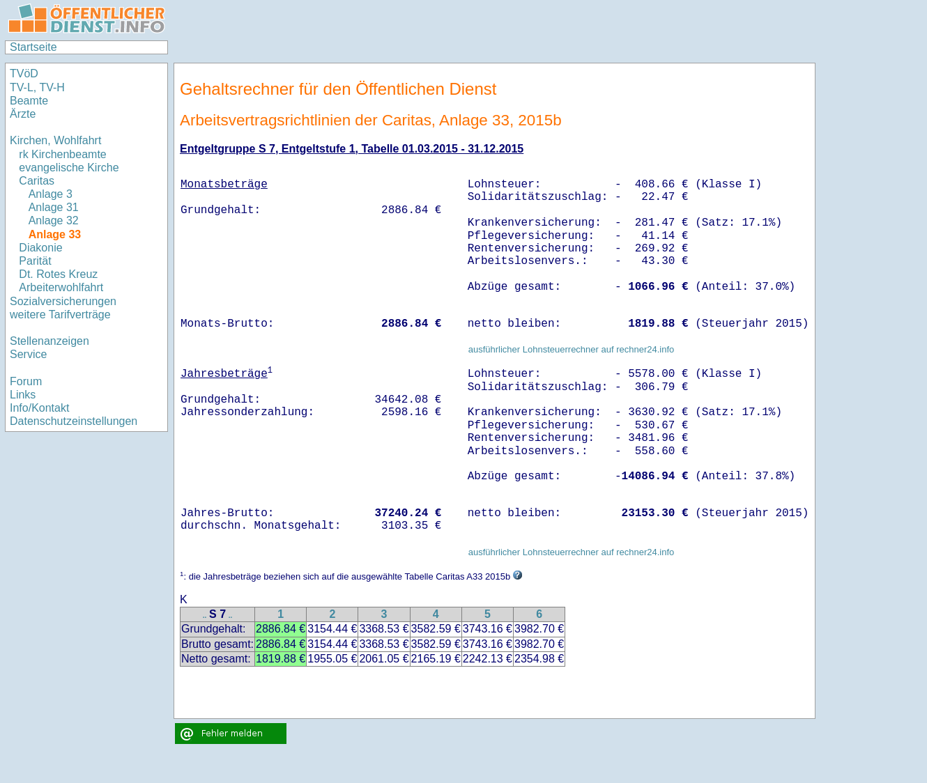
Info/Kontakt (39, 408)
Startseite (33, 47)
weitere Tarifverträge (60, 314)
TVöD (24, 73)
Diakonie (40, 248)
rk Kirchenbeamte (62, 154)
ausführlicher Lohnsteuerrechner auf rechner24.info (571, 349)
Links (23, 395)
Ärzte (23, 114)
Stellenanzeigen (49, 341)
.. (205, 615)
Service (28, 354)
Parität (35, 261)
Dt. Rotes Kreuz (58, 274)
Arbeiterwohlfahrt (61, 287)
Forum (26, 381)
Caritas (36, 181)
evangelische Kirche (68, 167)
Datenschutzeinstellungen (73, 421)
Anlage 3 (50, 194)
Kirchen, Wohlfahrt (55, 140)
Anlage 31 (54, 207)
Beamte (29, 101)
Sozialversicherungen (63, 301)
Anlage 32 (54, 220)
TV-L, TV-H (37, 87)
